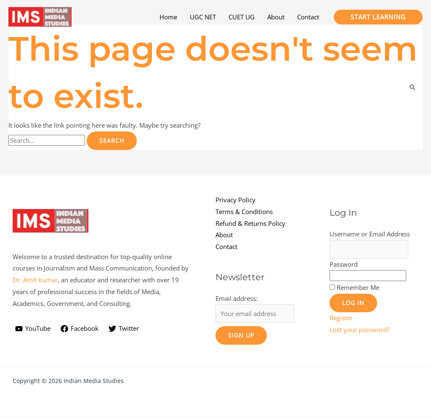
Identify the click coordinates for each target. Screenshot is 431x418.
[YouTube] (33, 328)
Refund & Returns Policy (250, 223)
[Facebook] (79, 328)
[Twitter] (123, 328)
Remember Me (358, 288)
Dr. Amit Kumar (35, 280)
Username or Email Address (370, 234)
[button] (378, 17)
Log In (353, 303)
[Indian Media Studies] (40, 16)
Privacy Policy (235, 200)
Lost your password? (359, 330)
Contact (226, 246)
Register (341, 318)
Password (344, 264)
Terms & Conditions (244, 211)
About (224, 234)
